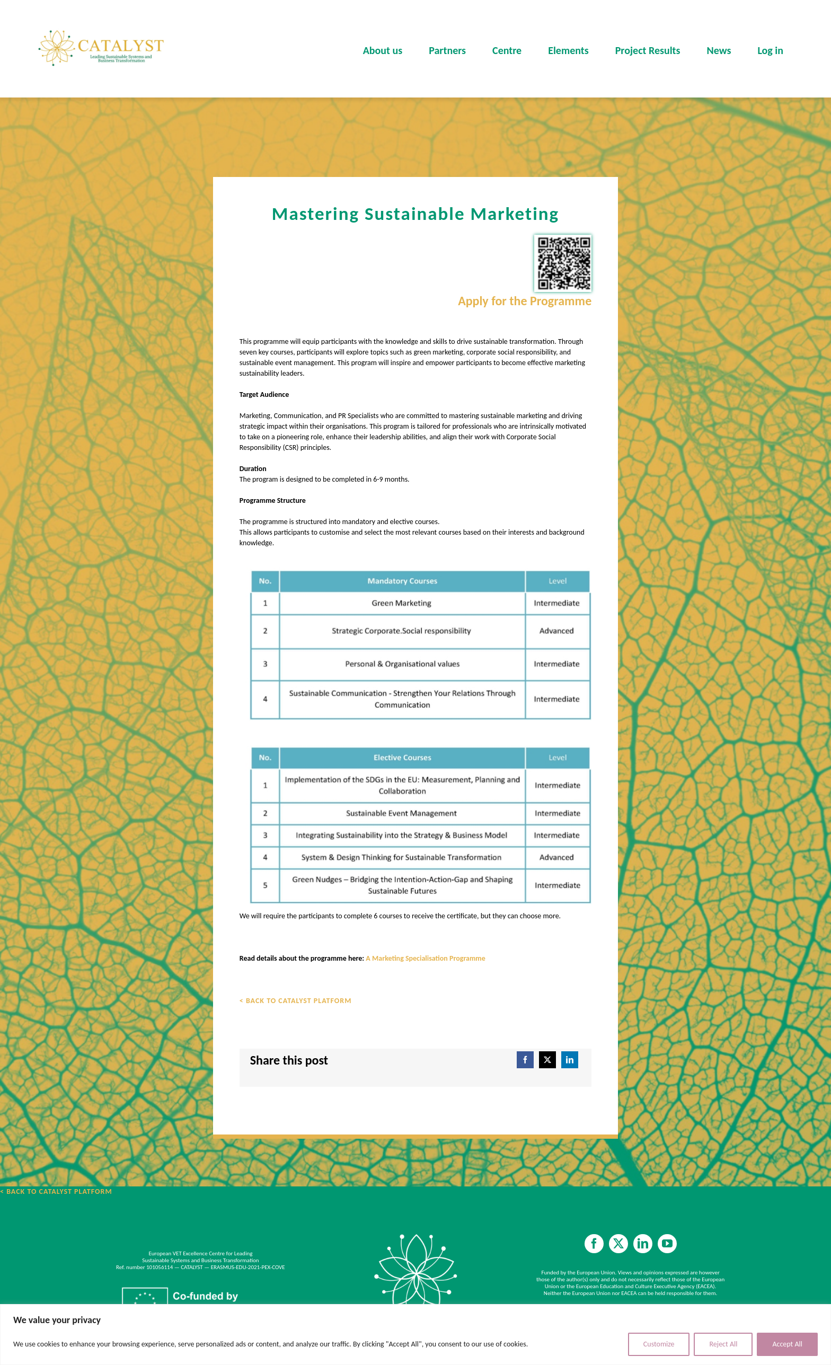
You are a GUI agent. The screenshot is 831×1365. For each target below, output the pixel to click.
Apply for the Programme (524, 300)
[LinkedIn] (570, 1060)
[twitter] (618, 1243)
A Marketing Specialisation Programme (425, 958)
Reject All (723, 1344)
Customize (659, 1344)
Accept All (787, 1344)
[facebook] (594, 1243)
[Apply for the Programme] (562, 263)
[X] (547, 1060)
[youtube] (667, 1243)
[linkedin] (642, 1243)
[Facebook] (525, 1060)
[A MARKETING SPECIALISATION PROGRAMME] (415, 735)
